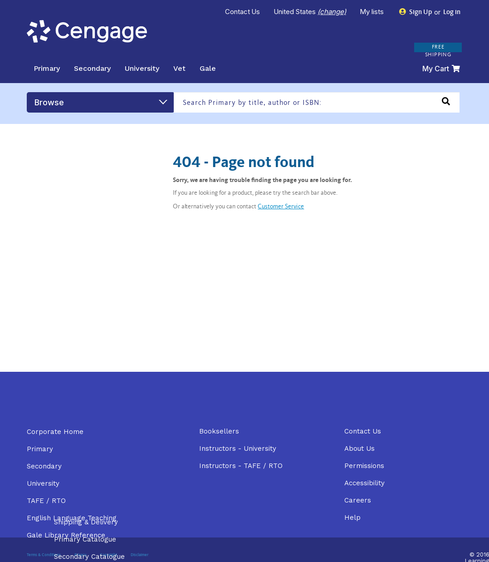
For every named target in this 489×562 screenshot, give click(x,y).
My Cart (441, 68)
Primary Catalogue (85, 539)
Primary (47, 68)
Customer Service (281, 207)
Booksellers (219, 431)
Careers (357, 500)
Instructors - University (237, 448)
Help (352, 517)
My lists (373, 11)
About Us (359, 448)
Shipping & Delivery (86, 522)
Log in (451, 12)
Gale (208, 68)
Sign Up (415, 12)
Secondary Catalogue (89, 556)
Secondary (92, 68)
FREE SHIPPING (438, 51)
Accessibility (364, 483)
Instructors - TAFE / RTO (241, 466)
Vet (179, 68)
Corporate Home (55, 432)
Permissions (364, 466)
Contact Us (242, 11)
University (142, 68)
